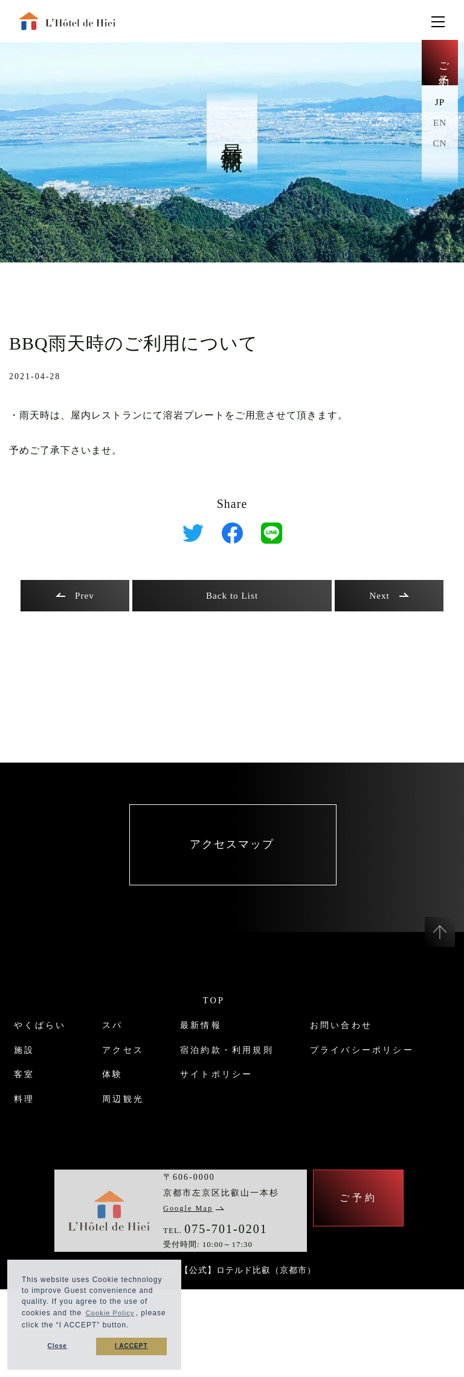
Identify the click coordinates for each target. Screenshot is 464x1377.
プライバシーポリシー (60, 1177)
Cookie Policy (112, 1311)
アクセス (121, 1079)
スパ (109, 1054)
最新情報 (205, 1054)
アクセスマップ (232, 860)
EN (439, 128)
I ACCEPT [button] (131, 1346)
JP (439, 108)
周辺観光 (121, 1128)
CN (440, 149)
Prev (74, 596)
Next (389, 596)
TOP (214, 1030)
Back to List (232, 596)
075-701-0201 (225, 1312)
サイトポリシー (223, 1104)
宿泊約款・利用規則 (235, 1079)
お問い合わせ (36, 1153)
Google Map (196, 1291)
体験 (109, 1104)
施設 (12, 1079)
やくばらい (30, 1054)
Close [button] (57, 1346)
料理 (12, 1128)
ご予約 (440, 66)
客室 (12, 1104)
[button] (160, 1325)
